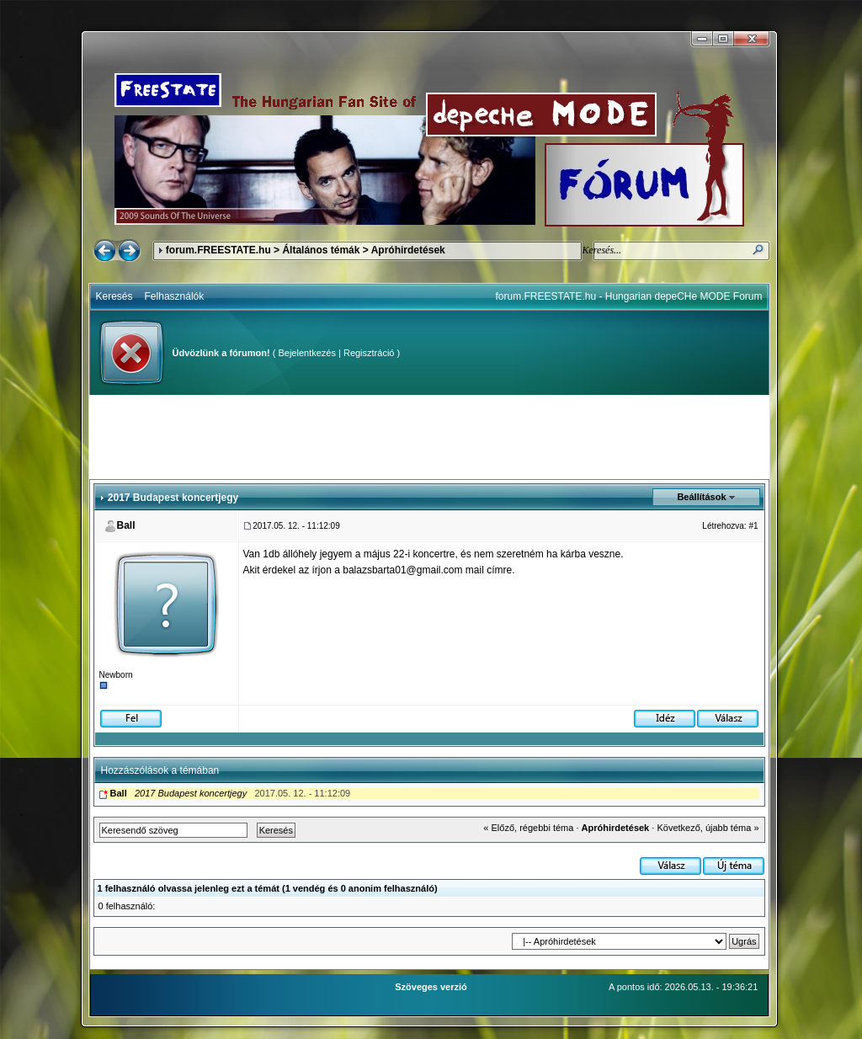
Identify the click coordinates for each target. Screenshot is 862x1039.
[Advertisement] (429, 437)
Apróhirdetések (408, 250)
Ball (126, 525)
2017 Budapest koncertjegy (191, 793)
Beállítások (701, 497)
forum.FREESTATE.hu (218, 250)
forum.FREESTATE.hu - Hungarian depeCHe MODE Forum (629, 296)
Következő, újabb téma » (707, 828)
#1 (753, 525)
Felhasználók (175, 296)
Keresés (114, 296)
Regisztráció (369, 353)
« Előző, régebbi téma (528, 828)
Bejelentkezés (307, 353)
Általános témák (320, 250)
